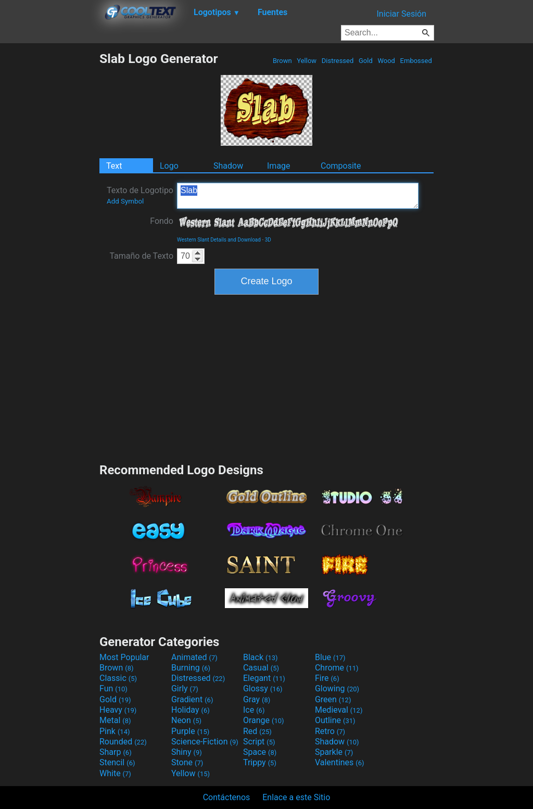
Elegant (264, 678)
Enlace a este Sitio (296, 797)
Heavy (117, 710)
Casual (261, 668)
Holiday (190, 710)
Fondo (161, 221)
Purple (190, 731)
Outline (335, 720)
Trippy (259, 762)
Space (259, 752)
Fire (327, 678)
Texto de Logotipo (140, 195)
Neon (186, 720)
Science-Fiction (204, 742)
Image (278, 166)
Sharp (115, 752)
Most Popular (124, 657)
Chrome (337, 668)
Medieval (339, 710)
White (115, 773)
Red (257, 731)
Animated (194, 657)
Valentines (339, 762)
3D (268, 240)
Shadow (228, 166)
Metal (115, 720)
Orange (263, 720)
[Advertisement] (49, 207)
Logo (169, 166)
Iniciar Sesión (401, 14)
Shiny (186, 752)
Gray (256, 699)
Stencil (117, 762)
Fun (113, 688)
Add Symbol (125, 201)
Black (260, 657)
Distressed (338, 61)
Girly (184, 688)
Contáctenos (226, 797)
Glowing (337, 688)
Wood (386, 61)
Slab (297, 196)
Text (114, 166)
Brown (282, 61)
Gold (365, 61)
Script (259, 742)
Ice (253, 710)
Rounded (123, 742)
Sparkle (334, 752)
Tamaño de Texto (141, 256)
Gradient (192, 699)
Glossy (263, 688)
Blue (330, 657)
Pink (114, 731)
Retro (330, 731)
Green (333, 699)
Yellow (306, 61)
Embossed (416, 61)
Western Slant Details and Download (219, 240)
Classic (118, 678)
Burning (190, 668)
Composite (341, 166)
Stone (187, 762)
